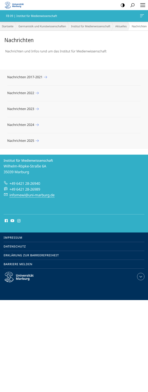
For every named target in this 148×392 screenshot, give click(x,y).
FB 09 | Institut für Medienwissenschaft (141, 16)
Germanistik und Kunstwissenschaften (42, 26)
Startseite (7, 26)
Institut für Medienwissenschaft (90, 26)
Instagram (19, 220)
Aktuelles (121, 26)
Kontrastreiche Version (121, 5)
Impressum (13, 238)
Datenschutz (15, 246)
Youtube (12, 220)
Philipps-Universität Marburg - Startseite (15, 5)
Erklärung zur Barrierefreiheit (31, 255)
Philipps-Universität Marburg (22, 280)
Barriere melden (18, 264)
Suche (131, 5)
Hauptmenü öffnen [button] (141, 5)
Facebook (6, 220)
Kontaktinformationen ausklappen (140, 276)
